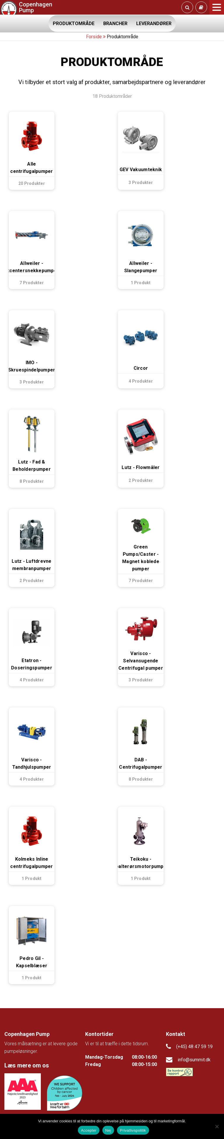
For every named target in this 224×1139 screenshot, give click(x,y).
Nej (108, 1130)
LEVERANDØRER (154, 23)
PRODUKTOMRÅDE (73, 23)
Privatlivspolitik (133, 1130)
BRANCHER (115, 23)
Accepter (88, 1130)
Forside (94, 36)
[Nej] (217, 1126)
